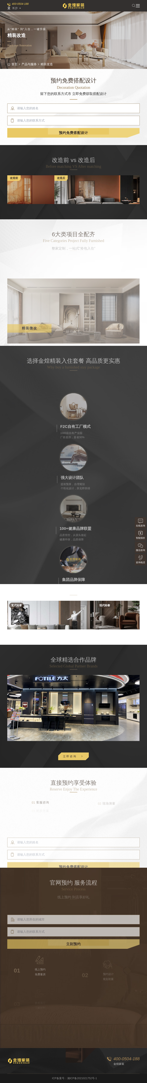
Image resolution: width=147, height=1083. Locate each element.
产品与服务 (29, 64)
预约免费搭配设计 (73, 133)
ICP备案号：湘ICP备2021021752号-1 (74, 1078)
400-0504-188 (20, 3)
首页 (12, 64)
